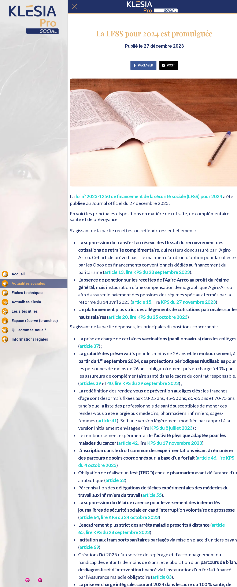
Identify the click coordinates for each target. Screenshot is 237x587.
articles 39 (90, 383)
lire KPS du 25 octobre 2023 (159, 317)
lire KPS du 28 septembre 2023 (158, 272)
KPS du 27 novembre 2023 (188, 302)
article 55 (152, 495)
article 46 (206, 458)
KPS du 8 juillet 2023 (171, 428)
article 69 (89, 547)
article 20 (118, 317)
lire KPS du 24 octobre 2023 (130, 517)
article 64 (89, 517)
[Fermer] (74, 6)
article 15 (141, 302)
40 (110, 383)
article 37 (89, 346)
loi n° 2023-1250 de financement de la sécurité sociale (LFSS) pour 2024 (149, 196)
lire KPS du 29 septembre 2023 (147, 383)
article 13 (114, 272)
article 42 (128, 443)
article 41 (107, 420)
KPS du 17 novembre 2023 (174, 443)
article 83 (162, 577)
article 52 (115, 480)
